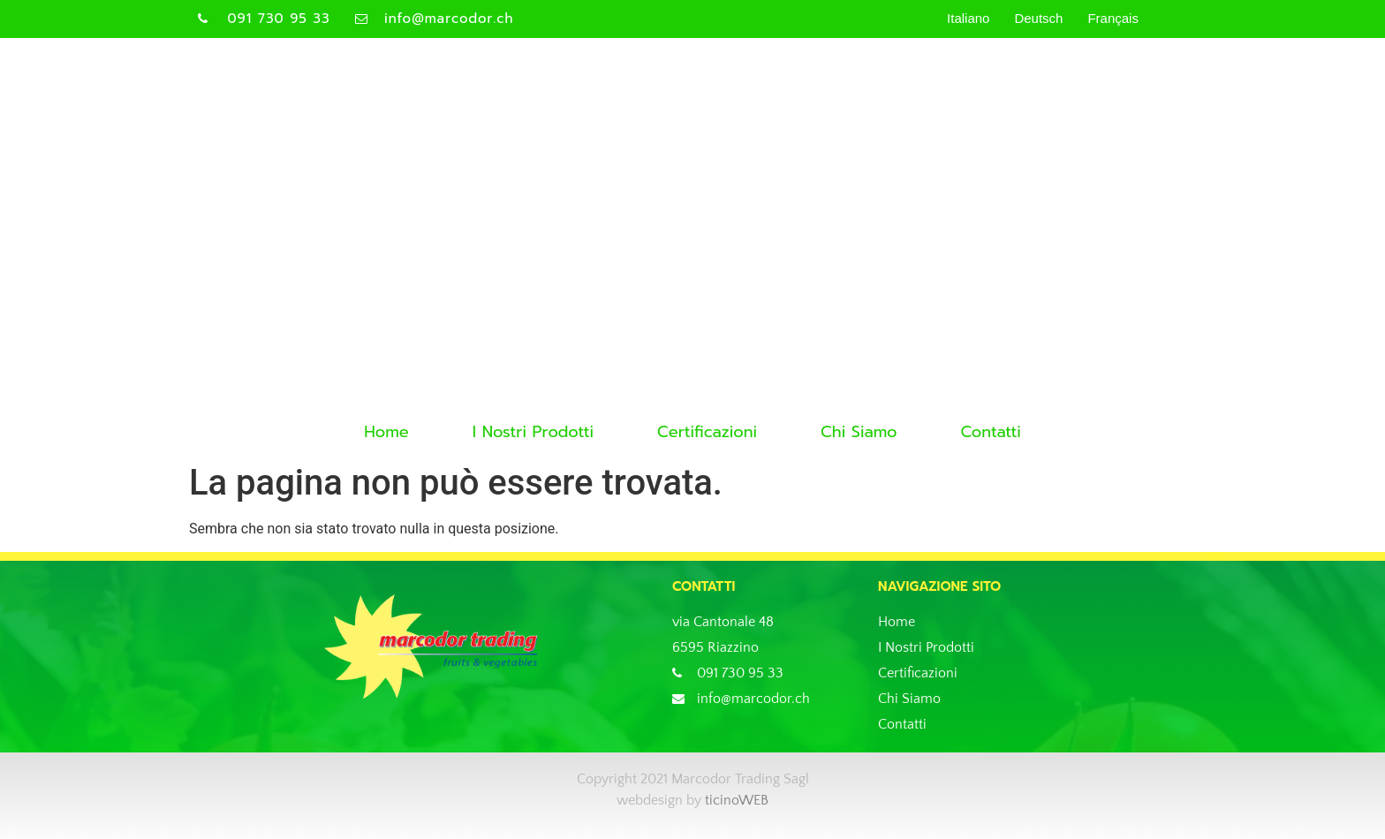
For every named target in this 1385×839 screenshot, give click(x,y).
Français (1113, 18)
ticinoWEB (736, 800)
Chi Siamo (859, 432)
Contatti (990, 432)
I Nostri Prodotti (533, 432)
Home (386, 432)
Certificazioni (707, 432)
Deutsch (1038, 18)
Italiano (968, 18)
